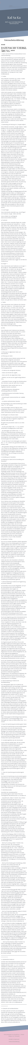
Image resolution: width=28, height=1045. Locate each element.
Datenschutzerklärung (14, 1041)
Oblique (10, 1036)
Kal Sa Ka (14, 17)
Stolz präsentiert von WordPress (11, 1034)
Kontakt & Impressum (14, 1039)
